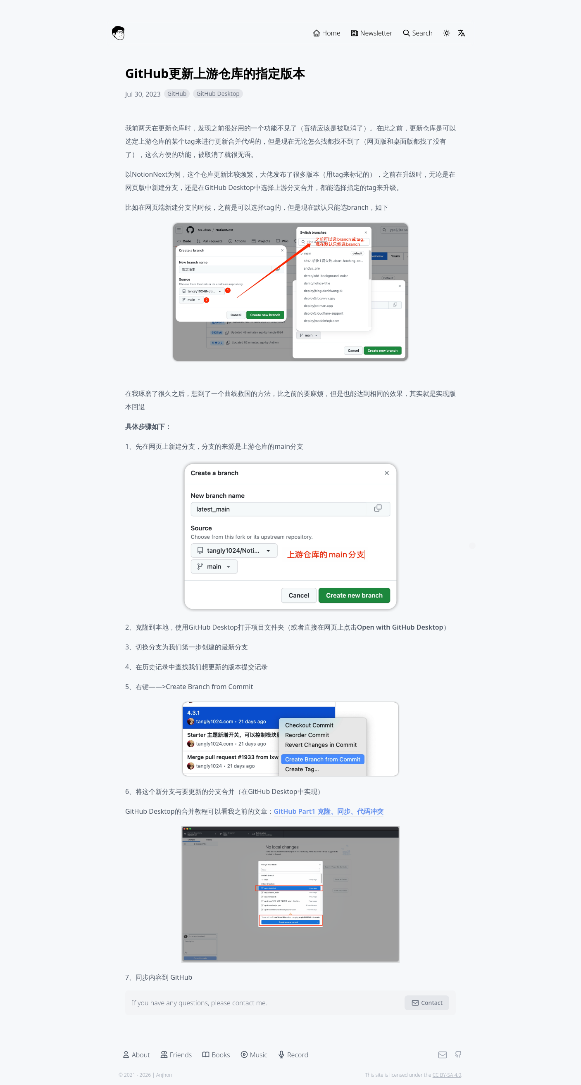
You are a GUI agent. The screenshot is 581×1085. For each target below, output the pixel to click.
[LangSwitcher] (461, 33)
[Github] (458, 1055)
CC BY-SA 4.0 (447, 1074)
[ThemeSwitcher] (446, 33)
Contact (427, 1003)
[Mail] (443, 1055)
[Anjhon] (118, 33)
